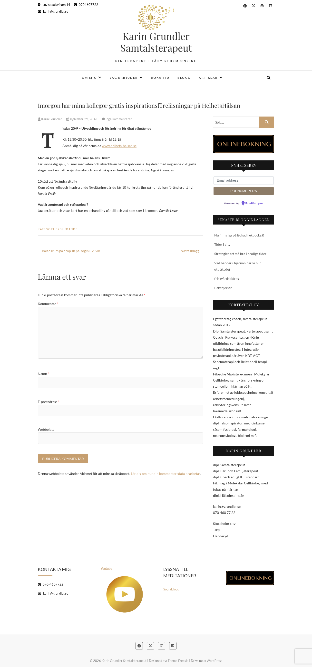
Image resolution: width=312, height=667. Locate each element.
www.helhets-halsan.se (119, 146)
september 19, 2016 (82, 119)
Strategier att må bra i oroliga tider (240, 254)
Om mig (89, 77)
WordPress (214, 661)
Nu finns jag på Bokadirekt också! (239, 235)
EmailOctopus (254, 203)
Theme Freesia (178, 661)
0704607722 (86, 5)
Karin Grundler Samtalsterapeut (156, 42)
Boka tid (160, 77)
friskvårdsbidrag (226, 278)
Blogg (184, 77)
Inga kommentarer (119, 119)
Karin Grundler (50, 119)
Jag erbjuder (124, 77)
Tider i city (222, 244)
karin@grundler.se (53, 11)
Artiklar (208, 77)
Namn (43, 374)
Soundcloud (171, 589)
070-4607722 (50, 584)
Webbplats (46, 429)
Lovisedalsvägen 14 (54, 5)
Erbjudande (67, 229)
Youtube (122, 590)
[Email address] (244, 180)
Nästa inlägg (192, 251)
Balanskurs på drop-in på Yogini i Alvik (69, 251)
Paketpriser (223, 288)
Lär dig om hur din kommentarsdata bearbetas (165, 473)
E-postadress (48, 402)
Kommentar (48, 304)
